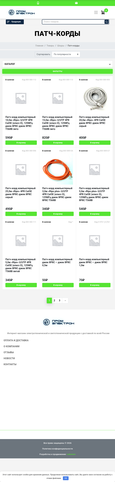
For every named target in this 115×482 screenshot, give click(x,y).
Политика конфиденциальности (57, 448)
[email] (76, 3)
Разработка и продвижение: (57, 454)
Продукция (14, 22)
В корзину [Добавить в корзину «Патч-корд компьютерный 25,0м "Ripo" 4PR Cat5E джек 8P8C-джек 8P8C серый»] (21, 213)
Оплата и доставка (16, 340)
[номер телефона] (38, 3)
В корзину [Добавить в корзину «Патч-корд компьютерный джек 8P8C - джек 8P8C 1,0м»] (94, 284)
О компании (11, 346)
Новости (9, 357)
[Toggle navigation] (96, 12)
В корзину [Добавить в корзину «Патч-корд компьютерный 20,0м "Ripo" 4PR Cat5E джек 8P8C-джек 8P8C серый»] (94, 142)
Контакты (10, 363)
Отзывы (9, 352)
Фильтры (57, 71)
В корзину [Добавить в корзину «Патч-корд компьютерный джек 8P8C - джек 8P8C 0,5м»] (57, 284)
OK (65, 478)
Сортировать (43, 54)
